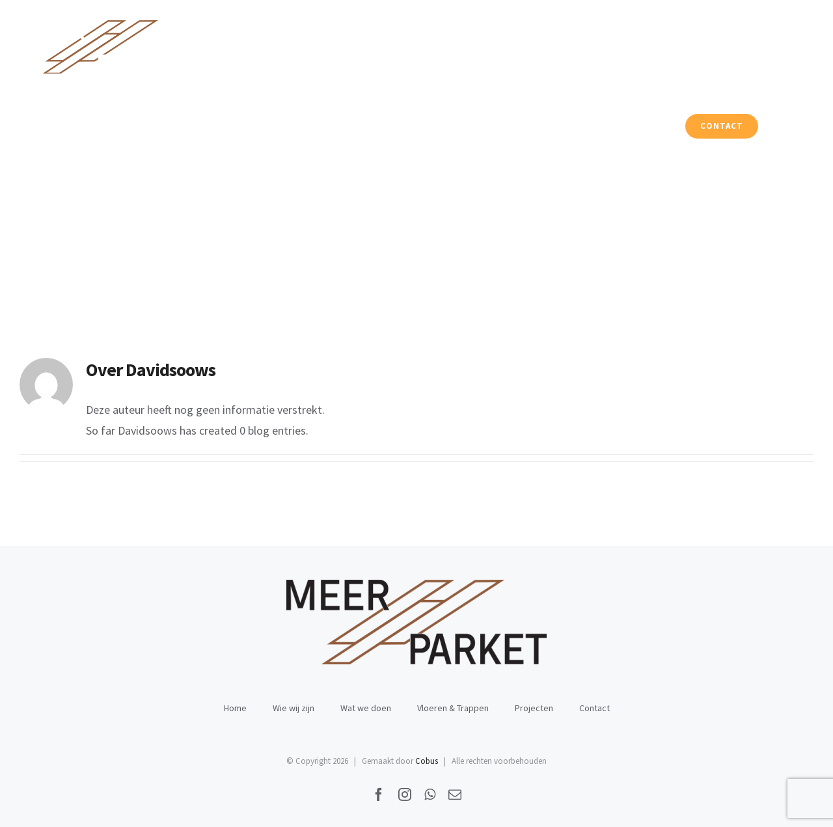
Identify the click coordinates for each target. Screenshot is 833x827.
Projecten (534, 708)
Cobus (426, 760)
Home (235, 708)
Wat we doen (365, 708)
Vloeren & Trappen (453, 708)
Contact (594, 708)
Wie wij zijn (293, 708)
